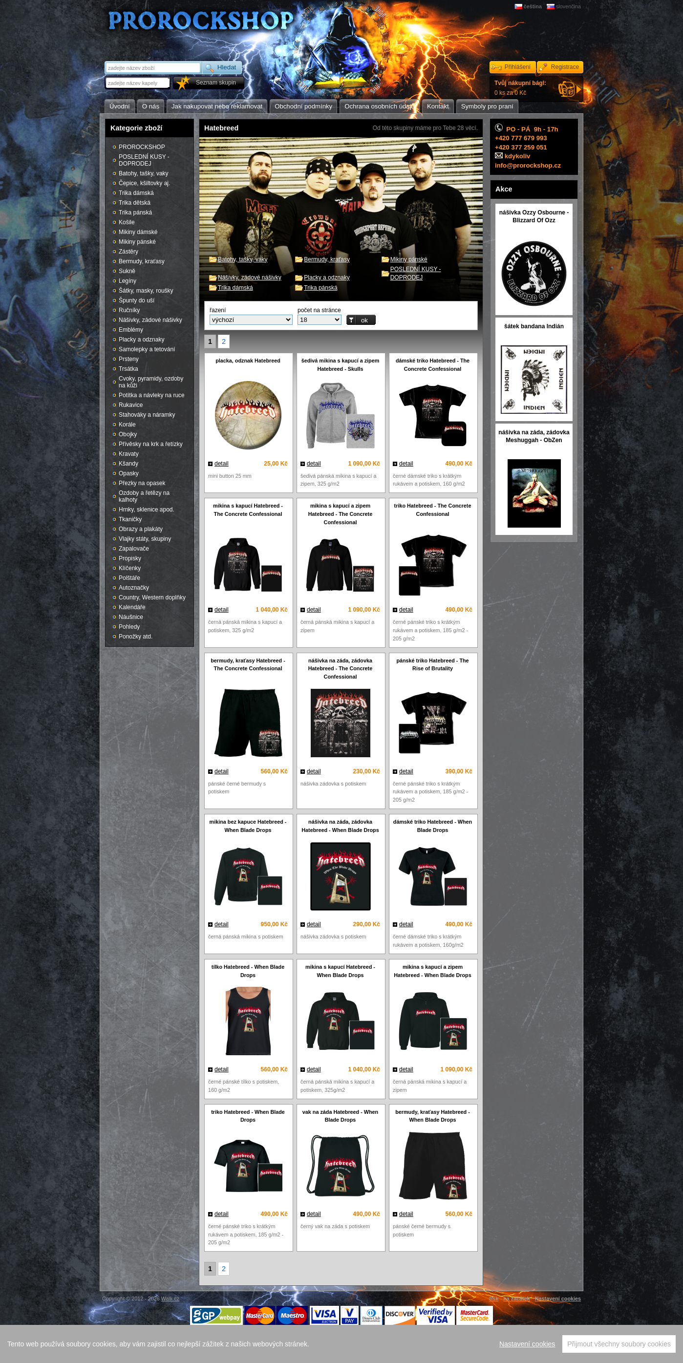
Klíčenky (130, 568)
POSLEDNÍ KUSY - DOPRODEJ (144, 160)
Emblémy (131, 329)
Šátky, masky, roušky (146, 290)
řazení (218, 310)
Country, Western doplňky (152, 597)
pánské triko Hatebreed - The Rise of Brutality (432, 665)
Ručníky (129, 310)
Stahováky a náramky (147, 414)
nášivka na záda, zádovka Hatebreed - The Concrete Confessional (340, 669)
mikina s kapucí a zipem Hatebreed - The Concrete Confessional (340, 514)
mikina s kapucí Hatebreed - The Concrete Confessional (248, 510)
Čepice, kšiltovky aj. (144, 183)
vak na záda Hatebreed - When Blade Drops (340, 1116)
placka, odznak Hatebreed (247, 360)
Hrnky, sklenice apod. (146, 509)
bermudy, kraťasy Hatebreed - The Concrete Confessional (248, 665)
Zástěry (128, 251)
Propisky (130, 558)
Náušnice (131, 617)
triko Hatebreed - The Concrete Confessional (432, 510)
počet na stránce (319, 310)
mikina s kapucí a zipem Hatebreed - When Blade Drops (432, 971)
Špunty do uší (136, 300)
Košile (127, 222)
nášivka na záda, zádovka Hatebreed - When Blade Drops (340, 826)
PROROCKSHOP (142, 147)
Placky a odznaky (326, 277)
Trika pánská (320, 287)
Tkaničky (130, 519)
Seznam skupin (216, 82)
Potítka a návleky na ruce (152, 395)
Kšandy (128, 463)
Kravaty (129, 453)
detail (221, 463)
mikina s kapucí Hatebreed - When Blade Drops (340, 971)
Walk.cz (170, 1298)
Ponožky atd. (135, 636)
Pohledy (129, 626)
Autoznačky (134, 587)
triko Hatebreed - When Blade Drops (248, 1116)
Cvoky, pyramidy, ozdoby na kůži (151, 382)
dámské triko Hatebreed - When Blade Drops (432, 826)
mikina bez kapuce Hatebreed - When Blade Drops (248, 826)
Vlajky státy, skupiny (145, 538)
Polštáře (129, 578)
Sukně (127, 271)
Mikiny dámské (138, 232)
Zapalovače (134, 548)
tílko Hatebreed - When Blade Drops (248, 971)
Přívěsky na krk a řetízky (151, 444)
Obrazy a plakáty (141, 529)
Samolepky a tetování (147, 349)
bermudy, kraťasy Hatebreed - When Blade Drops (432, 1116)
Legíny (127, 280)
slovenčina (568, 6)
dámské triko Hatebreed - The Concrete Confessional (433, 365)
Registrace (565, 67)
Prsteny (129, 359)
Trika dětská (134, 202)
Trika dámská (235, 287)
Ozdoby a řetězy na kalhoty (144, 496)
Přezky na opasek (142, 483)
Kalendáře (132, 607)
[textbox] (138, 83)
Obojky (128, 434)
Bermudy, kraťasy (327, 259)
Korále (127, 424)
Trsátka (128, 368)
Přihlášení (518, 67)
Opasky (129, 473)
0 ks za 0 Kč (520, 88)
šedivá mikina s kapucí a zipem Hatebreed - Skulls (340, 365)
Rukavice (131, 405)
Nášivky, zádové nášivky (249, 277)
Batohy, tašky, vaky (243, 259)
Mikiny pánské (408, 259)
